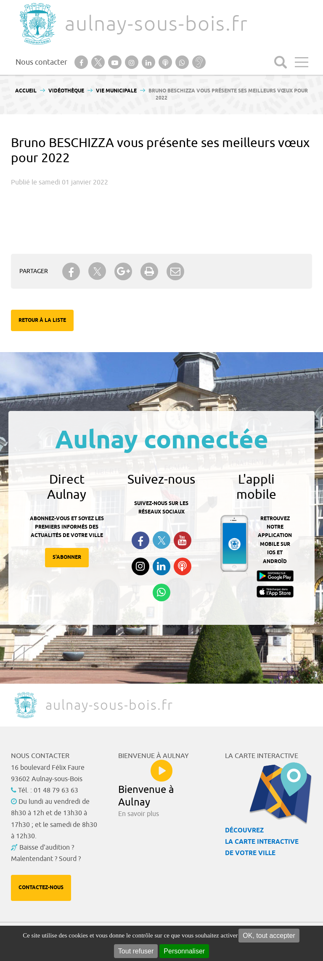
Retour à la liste (42, 320)
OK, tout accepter (269, 935)
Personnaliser (184, 951)
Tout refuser (136, 951)
